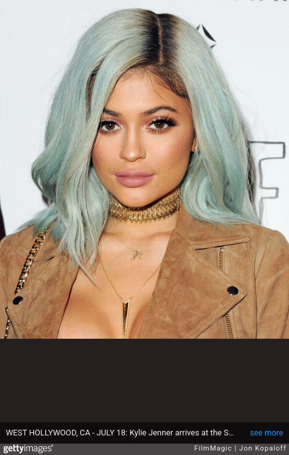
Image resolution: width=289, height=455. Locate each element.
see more (266, 432)
